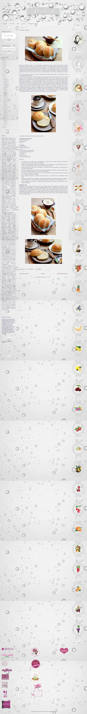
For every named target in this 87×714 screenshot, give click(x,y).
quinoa (10, 255)
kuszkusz (3, 221)
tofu (8, 289)
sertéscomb (13, 266)
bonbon (7, 149)
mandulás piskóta (5, 228)
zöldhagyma (3, 307)
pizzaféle (6, 252)
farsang (8, 170)
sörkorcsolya (8, 271)
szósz (11, 281)
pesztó (9, 250)
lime (15, 222)
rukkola (14, 260)
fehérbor (14, 172)
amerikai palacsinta (12, 140)
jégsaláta (3, 193)
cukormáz (9, 154)
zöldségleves (8, 308)
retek (9, 258)
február (5, 95)
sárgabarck (14, 264)
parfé (3, 248)
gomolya (9, 182)
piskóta (6, 251)
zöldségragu (13, 308)
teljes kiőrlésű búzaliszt (9, 285)
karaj (9, 200)
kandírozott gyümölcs (6, 198)
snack (5, 268)
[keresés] (10, 35)
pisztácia (10, 251)
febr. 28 (5, 96)
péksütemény (9, 249)
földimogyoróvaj (8, 178)
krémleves (9, 217)
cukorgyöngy (4, 154)
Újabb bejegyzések (24, 273)
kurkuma (14, 220)
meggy (9, 232)
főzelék (11, 178)
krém (6, 217)
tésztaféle (14, 287)
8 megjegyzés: (30, 269)
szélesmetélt (9, 277)
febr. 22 (5, 103)
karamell (14, 200)
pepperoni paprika (4, 250)
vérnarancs (10, 300)
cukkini (14, 153)
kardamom (4, 202)
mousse (14, 236)
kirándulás (12, 206)
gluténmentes (13, 181)
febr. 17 (5, 107)
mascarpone (13, 231)
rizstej (3, 260)
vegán (3, 299)
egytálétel (10, 164)
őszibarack (14, 243)
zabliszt (3, 305)
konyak (14, 213)
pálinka (3, 245)
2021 (4, 67)
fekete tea (7, 175)
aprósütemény (4, 142)
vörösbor (14, 302)
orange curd (4, 243)
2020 (4, 68)
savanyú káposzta (5, 266)
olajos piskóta (8, 242)
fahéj (3, 170)
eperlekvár (4, 167)
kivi (15, 206)
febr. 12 (5, 111)
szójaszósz (7, 281)
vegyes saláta (13, 299)
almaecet (3, 140)
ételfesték (10, 169)
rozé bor (11, 260)
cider (11, 152)
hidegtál (10, 188)
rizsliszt (14, 259)
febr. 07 (5, 115)
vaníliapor (14, 298)
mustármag (11, 237)
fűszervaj (11, 180)
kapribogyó (10, 199)
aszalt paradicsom (5, 143)
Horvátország (14, 188)
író (4, 190)
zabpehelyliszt (13, 305)
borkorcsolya (11, 149)
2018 (4, 71)
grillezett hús (7, 183)
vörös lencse (4, 302)
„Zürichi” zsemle (24, 30)
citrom (14, 152)
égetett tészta (12, 163)
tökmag (14, 290)
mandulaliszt (13, 227)
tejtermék (9, 284)
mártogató (4, 231)
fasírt (12, 170)
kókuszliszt (14, 209)
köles (6, 216)
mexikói (3, 235)
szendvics (14, 277)
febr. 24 (5, 101)
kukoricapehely (9, 220)
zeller (5, 306)
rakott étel (6, 256)
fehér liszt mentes (11, 171)
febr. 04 (5, 118)
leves (11, 222)
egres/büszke (4, 164)
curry (12, 154)
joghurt (7, 193)
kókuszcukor (4, 209)
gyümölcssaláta (4, 187)
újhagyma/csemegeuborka (5, 296)
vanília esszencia (8, 298)
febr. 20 (5, 104)
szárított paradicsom (11, 275)
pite (15, 251)
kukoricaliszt (13, 219)
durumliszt (3, 162)
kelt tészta (13, 203)
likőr (13, 222)
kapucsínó (14, 199)
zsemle (5, 309)
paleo (15, 244)
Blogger (55, 711)
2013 (4, 126)
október (5, 82)
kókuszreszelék (5, 210)
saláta (7, 263)
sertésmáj (9, 267)
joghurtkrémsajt (13, 193)
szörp (15, 281)
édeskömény (14, 162)
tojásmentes (11, 289)
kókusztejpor (4, 211)
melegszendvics (10, 233)
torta (3, 290)
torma (14, 289)
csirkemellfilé (8, 157)
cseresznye (4, 155)
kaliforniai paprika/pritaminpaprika (9, 197)
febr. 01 (5, 122)
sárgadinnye (4, 265)
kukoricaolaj (3, 220)
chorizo (9, 152)
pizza (3, 252)
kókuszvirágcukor (4, 213)
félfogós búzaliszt (12, 175)
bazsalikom (4, 146)
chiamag (5, 152)
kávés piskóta (13, 202)
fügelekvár (8, 179)
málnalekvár (13, 226)
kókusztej (14, 210)
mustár (6, 237)
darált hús (11, 158)
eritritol (14, 168)
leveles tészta (7, 222)
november (6, 81)
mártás (14, 229)
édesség (4, 163)
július (5, 87)
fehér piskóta (5, 172)
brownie (3, 150)
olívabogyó (14, 242)
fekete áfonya (10, 174)
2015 (4, 76)
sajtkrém (11, 262)
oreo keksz (7, 243)
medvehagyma (4, 232)
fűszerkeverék (4, 180)
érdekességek (9, 168)
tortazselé (6, 290)
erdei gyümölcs (10, 167)
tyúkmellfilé (6, 293)
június (5, 89)
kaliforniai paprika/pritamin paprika (9, 196)
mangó (14, 228)
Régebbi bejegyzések (62, 273)
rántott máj (11, 257)
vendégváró (4, 300)
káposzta (6, 199)
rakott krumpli (11, 256)
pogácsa (10, 252)
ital (6, 190)
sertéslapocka (4, 267)
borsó (14, 149)
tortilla (10, 290)
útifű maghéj (13, 296)
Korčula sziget (4, 214)
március (5, 93)
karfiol (7, 202)
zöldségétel (13, 307)
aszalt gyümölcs (12, 142)
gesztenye (7, 181)
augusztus (6, 85)
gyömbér (14, 185)
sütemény (4, 273)
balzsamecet (4, 144)
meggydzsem (13, 232)
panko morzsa (8, 245)
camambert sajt (13, 151)
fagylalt (14, 169)
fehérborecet (4, 174)
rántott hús (6, 257)
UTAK (18, 23)
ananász (3, 141)
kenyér (3, 204)
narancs (9, 239)
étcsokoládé (4, 169)
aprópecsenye (13, 141)
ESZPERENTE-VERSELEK (33, 23)
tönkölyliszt (10, 292)
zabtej (3, 306)
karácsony (4, 200)
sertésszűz (14, 267)
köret (14, 216)
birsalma (14, 147)
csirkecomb (13, 155)
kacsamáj (6, 194)
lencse (11, 221)
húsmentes (10, 189)
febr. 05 (5, 117)
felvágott (14, 176)
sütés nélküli (10, 273)
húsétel (3, 189)
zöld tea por (13, 306)
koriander (9, 214)
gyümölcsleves (13, 186)
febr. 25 (5, 99)
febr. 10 (5, 114)
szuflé (3, 282)
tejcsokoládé (4, 283)
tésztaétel (10, 288)
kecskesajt (3, 203)
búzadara (3, 151)
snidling (8, 268)
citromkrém (4, 153)
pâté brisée (10, 248)
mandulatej (10, 228)
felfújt (3, 176)
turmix (14, 292)
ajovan (15, 137)
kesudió (7, 204)
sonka (14, 268)
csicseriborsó (8, 155)
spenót (12, 271)
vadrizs (12, 297)
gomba (5, 182)
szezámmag (4, 280)
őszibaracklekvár (4, 244)
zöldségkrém (4, 308)
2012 (4, 127)
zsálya (3, 309)
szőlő (13, 281)
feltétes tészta (8, 176)
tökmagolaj (4, 291)
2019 (4, 70)
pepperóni (14, 249)
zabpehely (7, 305)
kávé (10, 202)
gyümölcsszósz (13, 187)
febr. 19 (5, 106)
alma (14, 139)
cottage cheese (9, 153)
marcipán (3, 229)
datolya (14, 158)
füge (5, 179)
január (5, 124)
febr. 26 (5, 98)
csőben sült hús (5, 158)
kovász (3, 216)
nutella (11, 240)
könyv (12, 216)
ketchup (11, 204)
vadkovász (8, 297)
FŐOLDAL (5, 23)
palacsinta (12, 244)
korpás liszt (14, 214)
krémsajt (14, 217)
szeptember (6, 84)
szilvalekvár (14, 280)
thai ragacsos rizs (4, 289)
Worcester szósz (9, 303)
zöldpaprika (8, 307)
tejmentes (8, 283)
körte (3, 217)
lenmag (14, 221)
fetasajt (11, 177)
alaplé (3, 139)
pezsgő (3, 251)
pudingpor (13, 254)
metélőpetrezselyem (13, 234)
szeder (8, 276)
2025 (4, 60)
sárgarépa (10, 265)
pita (13, 251)
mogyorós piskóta (10, 236)
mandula (4, 227)
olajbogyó (3, 242)
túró (3, 293)
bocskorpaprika (10, 148)
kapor (3, 199)
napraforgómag (5, 239)
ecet (11, 162)
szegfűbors (14, 276)
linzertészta (4, 224)
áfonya (3, 137)
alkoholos (11, 139)
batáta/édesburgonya (12, 145)
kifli (15, 204)
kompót (11, 213)
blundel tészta (4, 148)
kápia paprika (13, 198)
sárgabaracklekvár (5, 264)
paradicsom (4, 246)
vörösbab (9, 302)
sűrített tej (13, 272)
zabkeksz (14, 303)
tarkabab (14, 282)
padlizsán (8, 244)
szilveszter (4, 281)
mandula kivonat (8, 227)
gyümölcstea (4, 188)
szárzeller (3, 276)
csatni (15, 154)
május (5, 90)
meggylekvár (4, 233)
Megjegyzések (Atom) (46, 277)
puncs (8, 255)
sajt (9, 262)
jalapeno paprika (9, 190)
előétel (14, 164)
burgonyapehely (13, 150)
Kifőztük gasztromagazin (9, 206)
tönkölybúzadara (5, 292)
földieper (3, 178)
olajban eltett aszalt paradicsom (10, 241)
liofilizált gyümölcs (12, 224)
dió (7, 159)
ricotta (9, 259)
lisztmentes (4, 225)
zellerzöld (8, 306)
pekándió (3, 249)
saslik (15, 265)
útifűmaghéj (3, 297)
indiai (3, 190)
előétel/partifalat (4, 165)
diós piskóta (13, 159)
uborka (9, 293)
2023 (4, 63)
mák (6, 226)
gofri (3, 182)
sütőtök (14, 273)
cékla (2, 152)
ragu (12, 255)
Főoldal (43, 273)
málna (9, 226)
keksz (9, 203)
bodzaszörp (3, 149)
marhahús (9, 229)
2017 (4, 73)
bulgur (9, 150)
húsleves (6, 189)
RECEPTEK (12, 23)
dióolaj (9, 159)
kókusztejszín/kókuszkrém (8, 212)
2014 (4, 78)
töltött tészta (13, 291)
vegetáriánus (7, 299)
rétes (11, 258)
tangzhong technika (8, 282)
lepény (3, 222)
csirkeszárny (14, 157)
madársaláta (9, 225)
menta (15, 233)
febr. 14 (5, 109)
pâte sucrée (14, 248)
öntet (10, 243)
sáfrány (5, 262)
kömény (8, 216)
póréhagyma (8, 254)
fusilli (2, 179)
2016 (4, 75)
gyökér (9, 185)
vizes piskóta (9, 301)
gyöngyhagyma (4, 186)
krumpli (3, 218)
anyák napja (8, 141)
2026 (4, 59)
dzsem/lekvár (8, 162)
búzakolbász (7, 151)
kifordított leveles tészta (6, 205)
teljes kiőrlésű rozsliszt (9, 286)
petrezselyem (13, 250)
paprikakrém (14, 245)
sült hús (14, 271)
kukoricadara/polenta (5, 219)
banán (14, 144)
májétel (14, 225)
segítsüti (9, 266)
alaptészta (7, 139)
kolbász (8, 213)
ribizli (3, 259)
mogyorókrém (4, 236)
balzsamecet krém (10, 144)
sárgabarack (13, 263)
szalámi (7, 274)
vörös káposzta (13, 301)
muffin (3, 237)
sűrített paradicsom (6, 272)
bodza (14, 148)
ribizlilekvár (6, 259)
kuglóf (8, 218)
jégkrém (14, 191)
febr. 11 (5, 112)
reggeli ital (6, 258)
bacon (14, 143)
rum (3, 262)
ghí (9, 181)
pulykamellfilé (4, 255)
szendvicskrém (4, 279)
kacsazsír (10, 194)
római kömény (6, 260)
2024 (4, 62)
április (5, 92)
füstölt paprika (13, 179)
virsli (6, 301)
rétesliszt (14, 258)
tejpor (11, 283)
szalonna (11, 274)
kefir (6, 203)
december (6, 79)
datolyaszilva (4, 159)
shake (3, 268)
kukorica (14, 218)
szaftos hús (4, 274)
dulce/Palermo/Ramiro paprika (9, 160)
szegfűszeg (4, 277)
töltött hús (8, 291)
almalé (7, 140)
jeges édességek (8, 191)
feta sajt (7, 177)
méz (8, 235)
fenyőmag (3, 177)
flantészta (14, 177)
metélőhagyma (4, 234)
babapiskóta (10, 143)
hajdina (7, 188)
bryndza (6, 150)
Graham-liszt (13, 182)
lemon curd (7, 221)
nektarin (8, 240)
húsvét (14, 189)
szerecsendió (13, 279)
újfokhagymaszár (13, 293)
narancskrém (14, 239)
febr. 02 (5, 120)
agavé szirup (7, 137)
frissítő (14, 178)
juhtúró (3, 194)
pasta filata (6, 248)
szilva (10, 280)
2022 (4, 65)
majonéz (3, 226)
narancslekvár (4, 240)
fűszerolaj (8, 180)
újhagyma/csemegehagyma (7, 294)
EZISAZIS (23, 23)
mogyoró (14, 235)
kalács (8, 195)
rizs (11, 259)
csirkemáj (3, 157)
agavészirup (11, 137)
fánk (5, 170)
